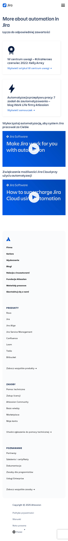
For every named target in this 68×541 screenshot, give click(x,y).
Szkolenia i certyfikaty (17, 459)
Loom (9, 344)
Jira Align (11, 325)
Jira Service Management (19, 332)
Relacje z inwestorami (18, 273)
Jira (8, 319)
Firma (9, 247)
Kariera (10, 254)
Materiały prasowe (16, 285)
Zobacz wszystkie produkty (21, 368)
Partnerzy (11, 453)
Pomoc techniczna (15, 389)
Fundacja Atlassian (16, 279)
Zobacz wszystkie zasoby (20, 489)
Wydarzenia (12, 260)
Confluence (12, 338)
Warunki (17, 519)
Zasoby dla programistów (19, 472)
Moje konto (12, 421)
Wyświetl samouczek (21, 110)
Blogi (9, 266)
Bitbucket (11, 357)
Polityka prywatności (23, 513)
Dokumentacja (13, 465)
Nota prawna (19, 525)
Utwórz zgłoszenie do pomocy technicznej (29, 432)
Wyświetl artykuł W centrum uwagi (29, 68)
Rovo (8, 313)
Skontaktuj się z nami (17, 291)
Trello (9, 351)
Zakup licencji (13, 395)
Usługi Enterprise (15, 478)
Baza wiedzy (12, 408)
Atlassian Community (17, 402)
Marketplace (12, 414)
